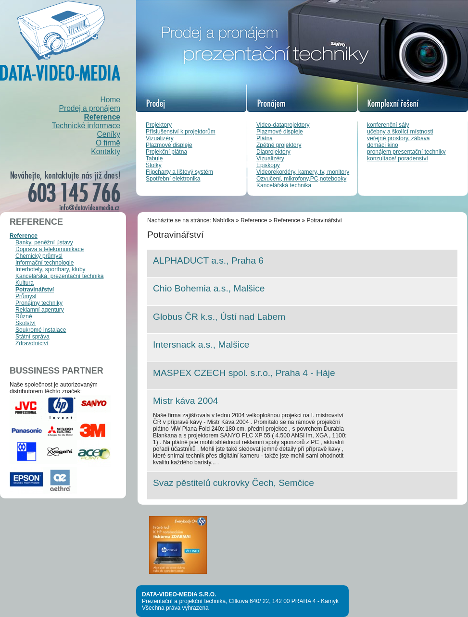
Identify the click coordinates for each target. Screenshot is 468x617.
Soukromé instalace (40, 330)
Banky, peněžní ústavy (44, 242)
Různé (23, 316)
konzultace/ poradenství (397, 158)
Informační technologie (44, 262)
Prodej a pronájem (89, 108)
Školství (25, 323)
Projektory (159, 124)
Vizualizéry (160, 138)
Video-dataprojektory (283, 124)
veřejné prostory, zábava (398, 138)
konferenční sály (388, 124)
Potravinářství (34, 289)
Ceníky (108, 134)
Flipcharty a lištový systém (179, 172)
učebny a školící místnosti (400, 131)
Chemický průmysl (39, 256)
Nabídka (223, 220)
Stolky (154, 165)
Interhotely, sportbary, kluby (50, 269)
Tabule (154, 158)
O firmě (108, 143)
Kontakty (105, 151)
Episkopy (268, 165)
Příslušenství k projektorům (180, 131)
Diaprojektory (273, 151)
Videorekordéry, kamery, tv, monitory (302, 172)
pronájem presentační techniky (406, 151)
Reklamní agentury (39, 309)
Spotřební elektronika (173, 178)
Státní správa (32, 336)
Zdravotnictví (32, 343)
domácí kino (382, 145)
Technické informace (86, 125)
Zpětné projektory (278, 145)
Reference (102, 117)
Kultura (24, 282)
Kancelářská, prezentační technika (59, 276)
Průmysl (25, 296)
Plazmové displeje (169, 145)
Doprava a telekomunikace (49, 249)
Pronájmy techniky (39, 303)
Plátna (264, 138)
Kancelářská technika (283, 185)
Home (110, 100)
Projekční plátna (166, 151)
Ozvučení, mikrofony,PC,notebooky (301, 178)
